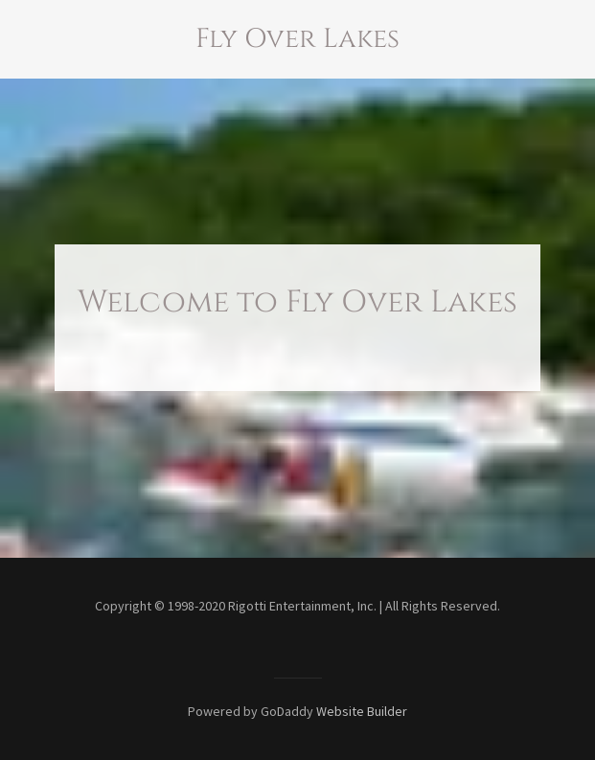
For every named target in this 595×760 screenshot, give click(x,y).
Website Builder (361, 711)
